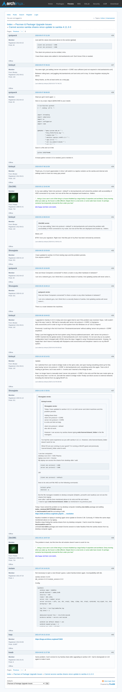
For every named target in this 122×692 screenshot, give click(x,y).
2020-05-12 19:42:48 (42, 186)
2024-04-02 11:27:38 (42, 652)
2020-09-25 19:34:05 (42, 268)
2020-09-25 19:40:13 (42, 286)
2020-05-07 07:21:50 (42, 35)
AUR (105, 4)
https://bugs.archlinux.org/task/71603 (49, 639)
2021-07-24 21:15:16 (42, 635)
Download (114, 4)
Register (29, 15)
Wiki (79, 4)
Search (21, 15)
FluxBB (112, 684)
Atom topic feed (109, 681)
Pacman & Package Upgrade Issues (33, 24)
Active (102, 18)
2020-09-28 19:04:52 (42, 315)
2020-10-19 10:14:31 (42, 356)
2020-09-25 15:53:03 (42, 250)
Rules (15, 15)
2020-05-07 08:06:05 (42, 92)
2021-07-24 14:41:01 (42, 568)
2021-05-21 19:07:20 (42, 538)
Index (9, 15)
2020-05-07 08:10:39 (42, 166)
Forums (71, 4)
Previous (16, 31)
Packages (60, 4)
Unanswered (110, 18)
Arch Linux (13, 3)
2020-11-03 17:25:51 (42, 391)
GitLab (86, 4)
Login (36, 15)
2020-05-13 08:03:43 (42, 217)
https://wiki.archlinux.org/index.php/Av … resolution (54, 514)
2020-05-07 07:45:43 (42, 65)
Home (50, 4)
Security (96, 4)
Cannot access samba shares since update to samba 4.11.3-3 (40, 27)
